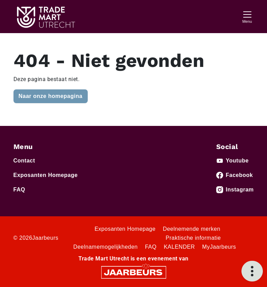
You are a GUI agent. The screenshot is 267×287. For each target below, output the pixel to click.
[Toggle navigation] (247, 16)
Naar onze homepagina (51, 96)
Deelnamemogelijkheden (105, 247)
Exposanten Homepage (45, 175)
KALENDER (179, 247)
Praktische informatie (193, 238)
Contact (24, 161)
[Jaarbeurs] (133, 272)
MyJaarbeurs (219, 247)
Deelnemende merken (191, 229)
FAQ (19, 189)
